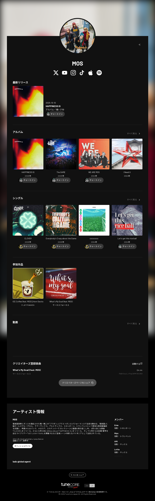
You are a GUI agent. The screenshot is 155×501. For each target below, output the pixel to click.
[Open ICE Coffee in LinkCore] (28, 287)
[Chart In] (57, 114)
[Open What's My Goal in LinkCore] (61, 287)
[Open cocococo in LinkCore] (94, 224)
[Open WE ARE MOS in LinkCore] (94, 158)
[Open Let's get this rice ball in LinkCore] (127, 224)
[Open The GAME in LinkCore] (61, 158)
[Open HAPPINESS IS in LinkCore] (28, 101)
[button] (139, 45)
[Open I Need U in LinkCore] (127, 158)
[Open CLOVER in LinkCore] (28, 224)
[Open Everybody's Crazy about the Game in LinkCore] (61, 224)
